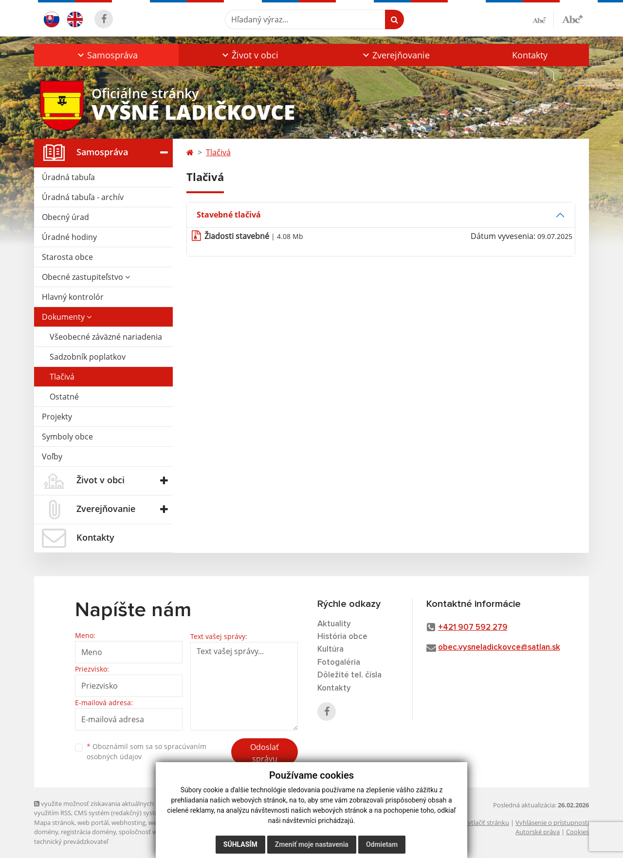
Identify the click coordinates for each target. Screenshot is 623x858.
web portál (93, 822)
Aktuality (334, 624)
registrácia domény (88, 831)
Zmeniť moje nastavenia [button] (311, 844)
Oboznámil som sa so (146, 751)
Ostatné (64, 396)
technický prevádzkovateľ (71, 841)
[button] (106, 55)
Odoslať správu (264, 753)
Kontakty (530, 55)
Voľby (52, 456)
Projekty (57, 416)
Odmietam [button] (382, 844)
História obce (342, 637)
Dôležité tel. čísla (349, 675)
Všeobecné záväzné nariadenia (106, 336)
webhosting (128, 822)
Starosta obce (67, 257)
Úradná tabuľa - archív (83, 197)
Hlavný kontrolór (73, 297)
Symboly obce (67, 436)
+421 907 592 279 (473, 627)
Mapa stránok (54, 822)
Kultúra (330, 649)
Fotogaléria (338, 662)
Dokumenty (67, 316)
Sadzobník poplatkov (88, 356)
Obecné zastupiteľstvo (86, 277)
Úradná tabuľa (68, 177)
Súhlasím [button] (240, 844)
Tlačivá (62, 376)
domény (46, 831)
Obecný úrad (65, 217)
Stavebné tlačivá (229, 214)
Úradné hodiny (69, 237)
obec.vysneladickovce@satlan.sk (499, 647)
